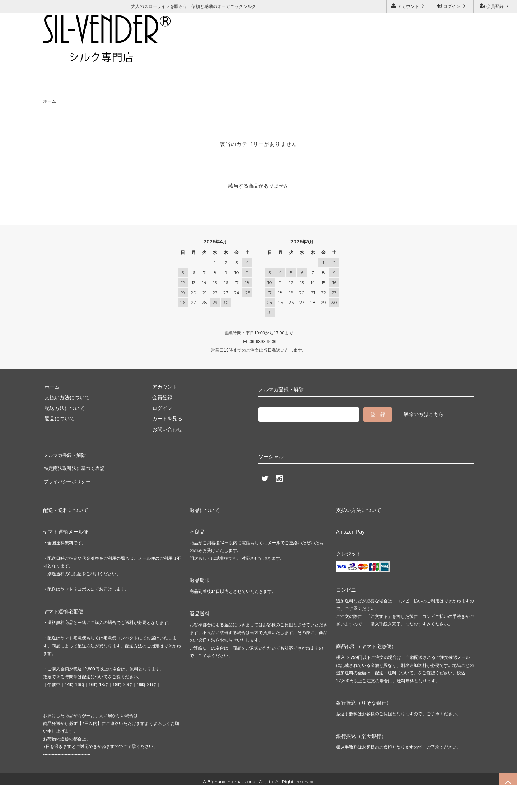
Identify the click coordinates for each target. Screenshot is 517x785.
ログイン (451, 6)
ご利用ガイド (59, 56)
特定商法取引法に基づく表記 (75, 464)
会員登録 (495, 6)
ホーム (49, 101)
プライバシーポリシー (68, 475)
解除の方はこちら (424, 414)
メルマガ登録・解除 (149, 56)
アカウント (408, 6)
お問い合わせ (100, 56)
